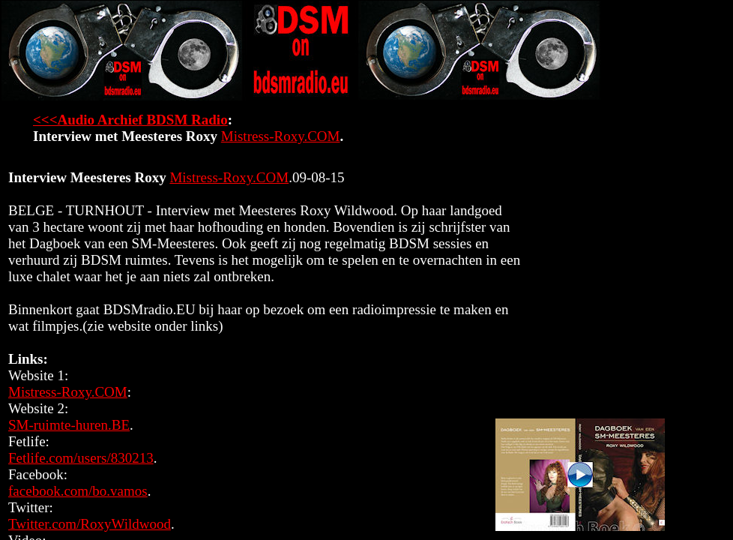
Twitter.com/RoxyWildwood (89, 524)
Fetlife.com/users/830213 (81, 458)
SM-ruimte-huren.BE (69, 425)
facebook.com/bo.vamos (78, 491)
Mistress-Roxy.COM (280, 136)
